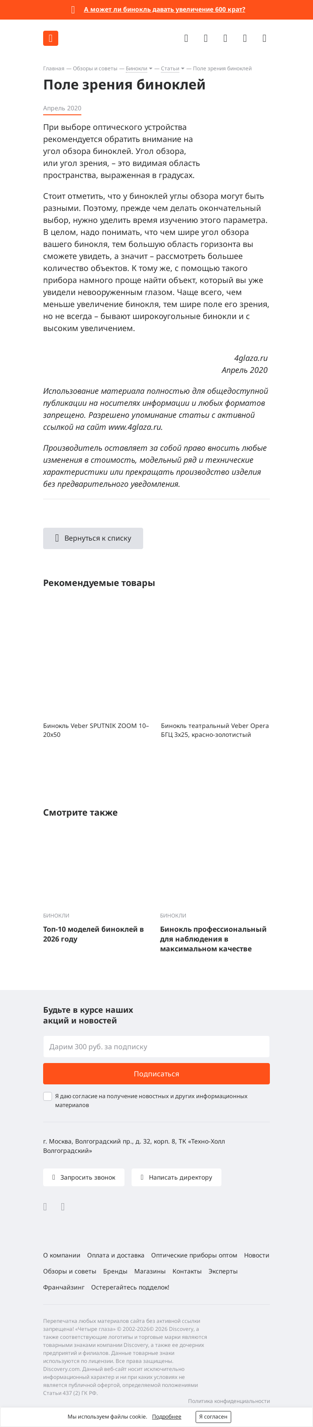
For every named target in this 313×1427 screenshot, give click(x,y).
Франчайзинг (63, 1287)
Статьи (170, 68)
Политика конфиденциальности (229, 1401)
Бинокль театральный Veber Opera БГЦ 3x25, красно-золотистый (215, 730)
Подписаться (156, 1074)
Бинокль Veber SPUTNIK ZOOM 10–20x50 (96, 730)
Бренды (115, 1271)
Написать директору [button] (179, 1177)
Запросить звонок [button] (87, 1177)
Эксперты (223, 1271)
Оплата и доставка (115, 1255)
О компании (61, 1255)
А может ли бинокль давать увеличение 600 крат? (164, 9)
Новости (256, 1255)
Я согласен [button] (213, 1416)
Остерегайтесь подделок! (130, 1287)
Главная (53, 68)
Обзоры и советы (95, 68)
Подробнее (166, 1416)
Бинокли (136, 68)
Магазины (150, 1271)
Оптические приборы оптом (194, 1255)
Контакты (187, 1271)
